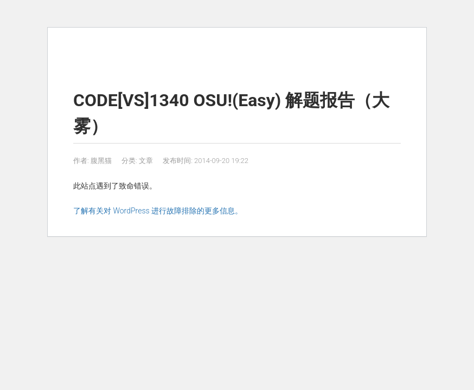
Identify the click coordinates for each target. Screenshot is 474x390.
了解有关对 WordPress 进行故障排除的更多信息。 (157, 210)
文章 (146, 161)
